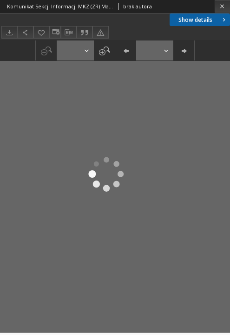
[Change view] (54, 32)
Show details (202, 20)
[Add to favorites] (41, 32)
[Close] (222, 6)
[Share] (25, 32)
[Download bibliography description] (69, 32)
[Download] (9, 32)
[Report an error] (100, 32)
